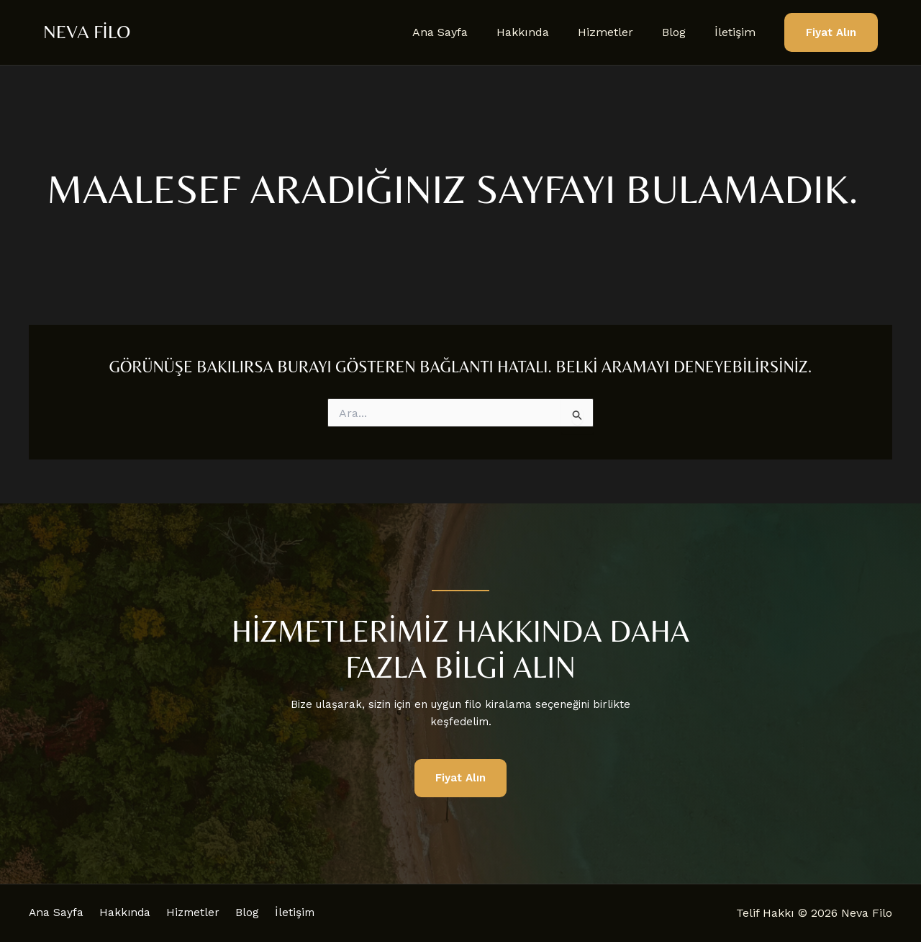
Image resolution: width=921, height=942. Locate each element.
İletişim (737, 32)
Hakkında (543, 32)
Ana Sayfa (466, 32)
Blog (682, 32)
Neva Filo (86, 31)
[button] (831, 33)
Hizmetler (620, 32)
